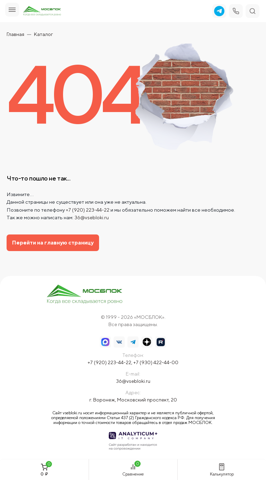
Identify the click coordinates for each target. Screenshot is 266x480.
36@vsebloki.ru (91, 217)
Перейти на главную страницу (53, 242)
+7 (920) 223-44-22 (87, 210)
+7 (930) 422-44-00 (155, 362)
